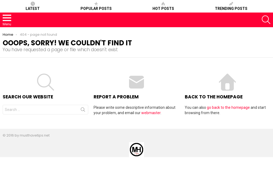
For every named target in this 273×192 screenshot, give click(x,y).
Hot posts (163, 6)
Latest (33, 6)
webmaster (150, 113)
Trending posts (231, 6)
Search (83, 111)
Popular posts (96, 6)
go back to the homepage (228, 107)
